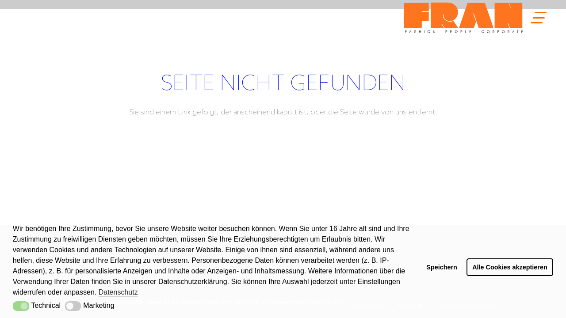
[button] (21, 306)
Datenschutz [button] (118, 292)
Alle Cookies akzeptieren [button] (509, 267)
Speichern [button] (441, 267)
